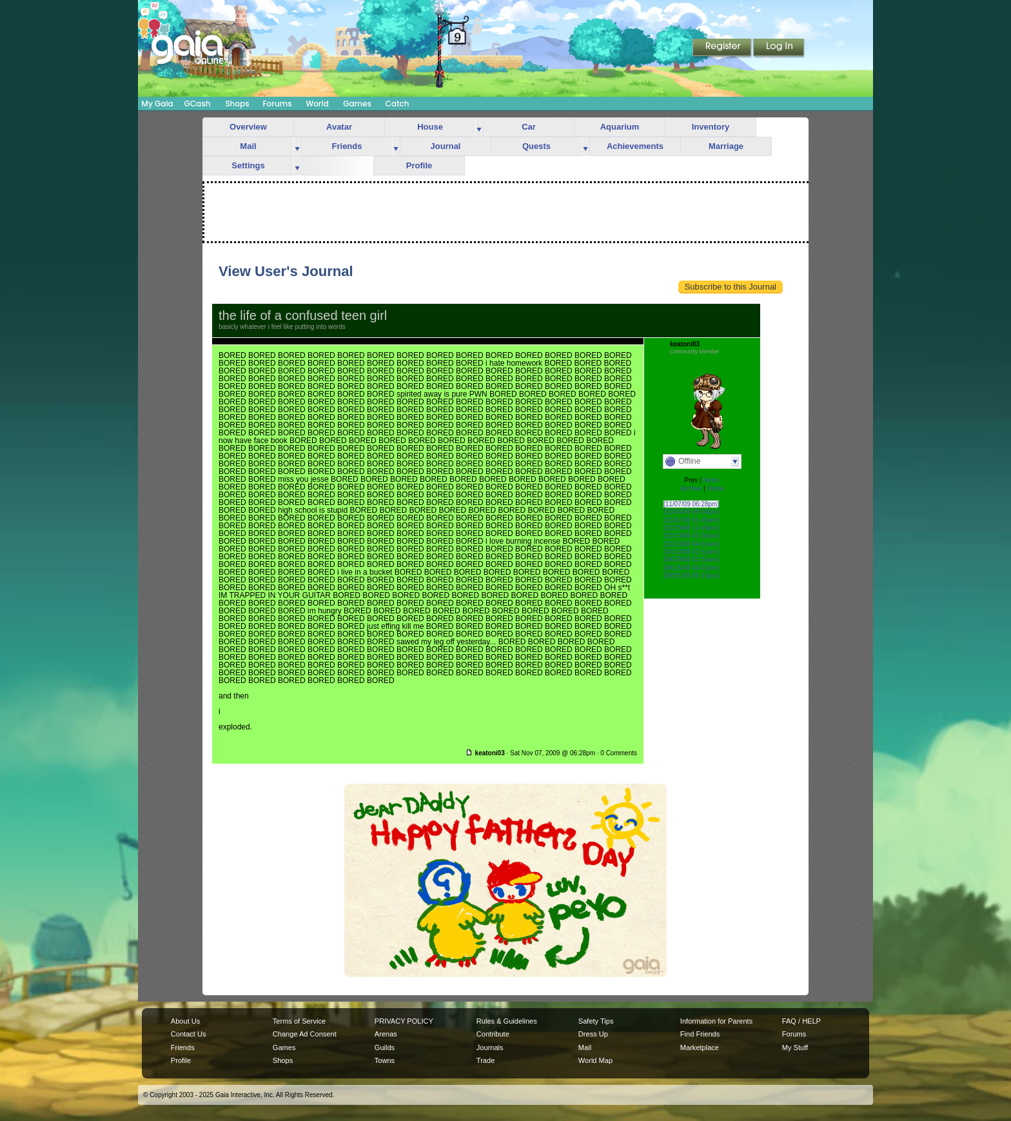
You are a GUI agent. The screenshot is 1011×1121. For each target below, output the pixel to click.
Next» (711, 480)
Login (779, 48)
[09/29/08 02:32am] (691, 559)
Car (529, 127)
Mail (248, 146)
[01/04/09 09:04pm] (691, 511)
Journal (446, 146)
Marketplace (699, 1047)
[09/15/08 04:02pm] (691, 567)
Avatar (339, 127)
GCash (197, 103)
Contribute (492, 1034)
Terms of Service (299, 1021)
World (317, 103)
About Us (185, 1021)
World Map (595, 1060)
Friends (347, 146)
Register (722, 48)
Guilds (385, 1047)
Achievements (635, 146)
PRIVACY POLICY (404, 1021)
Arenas (386, 1034)
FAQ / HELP (801, 1021)
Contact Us (188, 1034)
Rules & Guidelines (506, 1021)
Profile (419, 165)
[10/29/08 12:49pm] (691, 527)
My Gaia (157, 103)
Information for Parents (716, 1021)
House (430, 127)
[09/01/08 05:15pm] (691, 575)
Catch (397, 103)
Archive (691, 488)
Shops (237, 103)
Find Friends (700, 1034)
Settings (247, 165)
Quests (536, 146)
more (479, 127)
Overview (248, 127)
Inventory (711, 127)
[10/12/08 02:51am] (691, 551)
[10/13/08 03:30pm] (691, 535)
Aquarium (620, 127)
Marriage (726, 146)
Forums (276, 103)
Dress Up (593, 1034)
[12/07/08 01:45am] (691, 520)
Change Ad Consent (305, 1034)
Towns (385, 1060)
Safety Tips (596, 1021)
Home (715, 488)
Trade (485, 1060)
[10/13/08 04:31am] (691, 544)
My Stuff (795, 1047)
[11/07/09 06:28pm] (691, 504)
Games (357, 103)
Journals (490, 1047)
